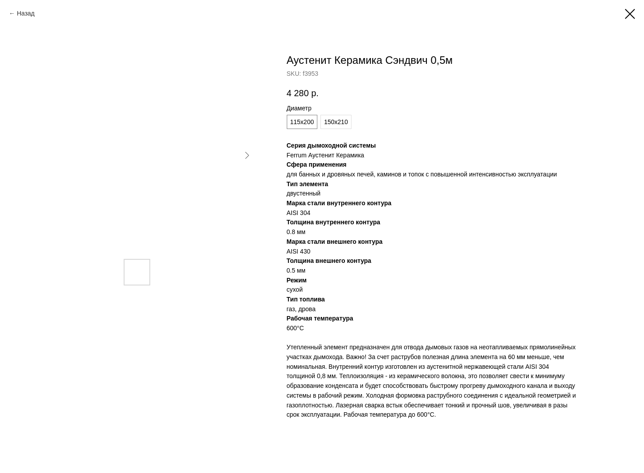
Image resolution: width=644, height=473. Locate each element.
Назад (26, 13)
